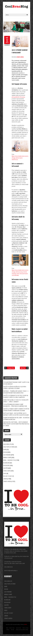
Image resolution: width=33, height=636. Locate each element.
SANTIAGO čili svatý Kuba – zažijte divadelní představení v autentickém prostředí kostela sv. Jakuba (16, 424)
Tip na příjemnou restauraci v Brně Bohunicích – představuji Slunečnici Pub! (15, 405)
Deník (4, 449)
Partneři (12, 629)
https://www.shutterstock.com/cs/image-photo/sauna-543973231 (20, 157)
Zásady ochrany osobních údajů (22, 629)
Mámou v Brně (7, 457)
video (4, 473)
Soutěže (5, 468)
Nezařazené (6, 463)
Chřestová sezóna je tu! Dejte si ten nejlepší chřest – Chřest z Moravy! (15, 401)
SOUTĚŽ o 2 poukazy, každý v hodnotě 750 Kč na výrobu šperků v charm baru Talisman (16, 409)
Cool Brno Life (7, 444)
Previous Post (11, 368)
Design (5, 452)
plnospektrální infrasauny (18, 97)
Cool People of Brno (9, 447)
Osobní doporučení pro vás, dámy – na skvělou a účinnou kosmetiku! (16, 418)
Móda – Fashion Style (9, 460)
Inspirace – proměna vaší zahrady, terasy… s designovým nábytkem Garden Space (15, 392)
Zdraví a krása (20, 57)
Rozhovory (6, 465)
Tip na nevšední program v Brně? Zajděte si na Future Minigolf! (16, 383)
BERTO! (25, 624)
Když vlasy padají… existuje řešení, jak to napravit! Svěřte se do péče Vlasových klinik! (16, 414)
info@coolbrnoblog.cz (12, 570)
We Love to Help (7, 476)
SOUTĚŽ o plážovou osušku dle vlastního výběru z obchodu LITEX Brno (14, 387)
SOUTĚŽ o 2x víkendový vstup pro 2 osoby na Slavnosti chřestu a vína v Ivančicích (15, 396)
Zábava (5, 479)
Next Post (23, 368)
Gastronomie (7, 455)
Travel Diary (6, 471)
